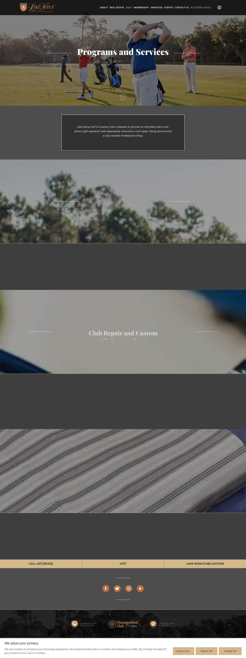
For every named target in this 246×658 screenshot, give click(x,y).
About (104, 7)
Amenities (156, 7)
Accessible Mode (200, 7)
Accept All (230, 651)
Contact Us (181, 7)
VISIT (123, 563)
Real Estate (117, 7)
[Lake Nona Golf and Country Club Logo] (37, 7)
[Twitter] (117, 588)
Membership (141, 7)
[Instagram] (128, 588)
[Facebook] (105, 588)
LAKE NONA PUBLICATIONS (205, 563)
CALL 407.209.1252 (41, 563)
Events (168, 7)
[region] (123, 648)
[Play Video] (140, 588)
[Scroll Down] (123, 97)
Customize (182, 651)
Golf (129, 7)
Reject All (206, 651)
